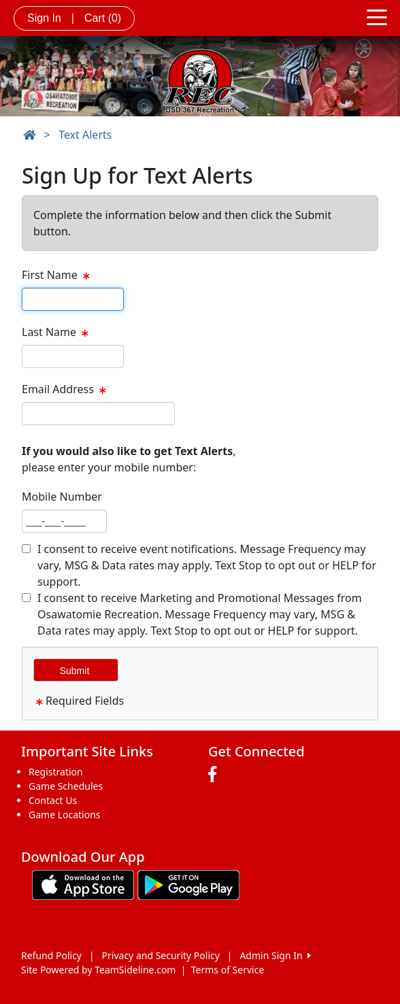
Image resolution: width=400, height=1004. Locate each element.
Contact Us (53, 800)
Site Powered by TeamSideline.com (98, 969)
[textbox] (73, 299)
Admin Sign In (274, 955)
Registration (56, 771)
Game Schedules (66, 786)
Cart (102, 18)
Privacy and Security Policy (161, 955)
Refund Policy (51, 955)
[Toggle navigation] (377, 16)
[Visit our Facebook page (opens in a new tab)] (215, 775)
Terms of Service (228, 969)
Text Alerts (85, 134)
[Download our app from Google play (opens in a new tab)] (188, 883)
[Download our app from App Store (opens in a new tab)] (83, 883)
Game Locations (65, 814)
